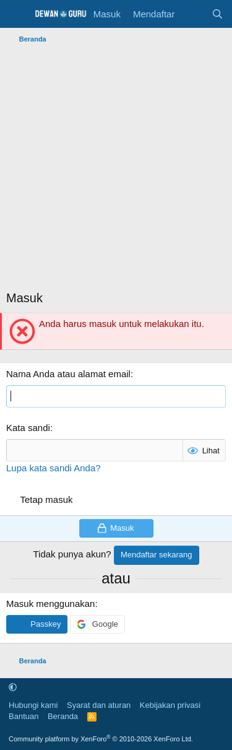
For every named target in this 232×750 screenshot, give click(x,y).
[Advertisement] (116, 170)
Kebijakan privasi (170, 705)
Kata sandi (28, 427)
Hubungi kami (33, 705)
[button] (12, 687)
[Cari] (217, 13)
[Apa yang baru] (193, 13)
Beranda (63, 716)
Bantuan (23, 716)
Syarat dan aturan (99, 705)
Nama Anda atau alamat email (68, 373)
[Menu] (17, 14)
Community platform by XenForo (101, 739)
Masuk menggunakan (50, 603)
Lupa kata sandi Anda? (53, 468)
